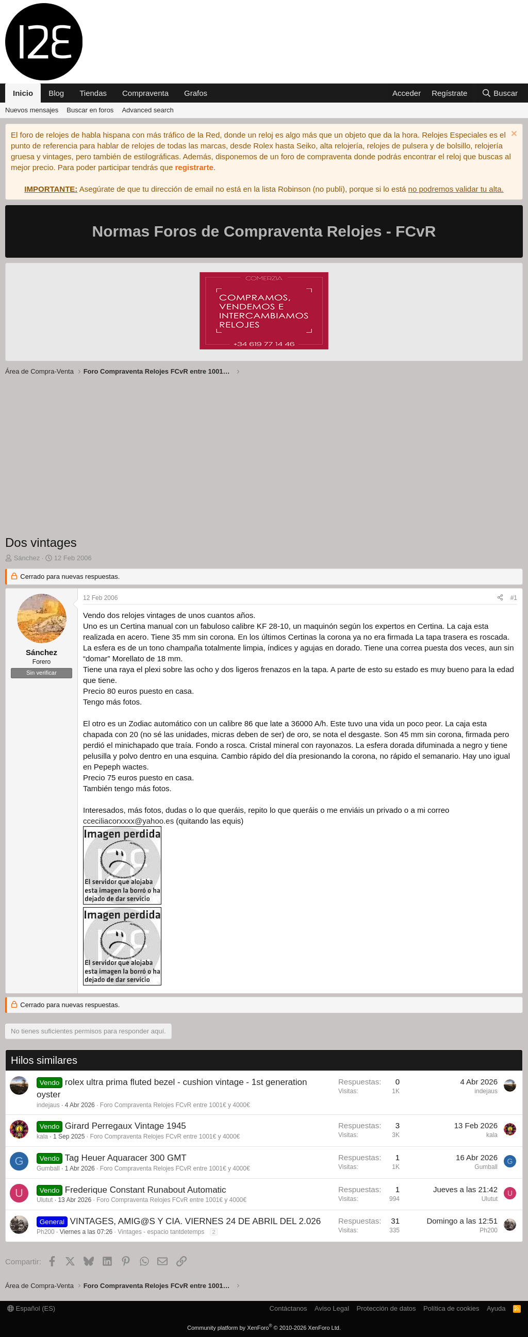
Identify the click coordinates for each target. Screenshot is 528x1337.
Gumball (48, 1168)
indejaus (48, 1105)
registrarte (194, 167)
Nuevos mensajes (31, 110)
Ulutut (45, 1200)
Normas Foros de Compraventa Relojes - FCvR (264, 231)
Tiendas (93, 93)
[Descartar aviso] (512, 134)
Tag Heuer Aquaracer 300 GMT (125, 1158)
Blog (56, 93)
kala (42, 1136)
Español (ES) (31, 1308)
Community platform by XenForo (264, 1328)
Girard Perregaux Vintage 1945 (125, 1126)
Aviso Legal (332, 1308)
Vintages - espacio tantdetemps (161, 1231)
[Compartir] (500, 598)
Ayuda (496, 1308)
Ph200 (46, 1231)
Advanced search (147, 110)
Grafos (195, 93)
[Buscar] (499, 93)
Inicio (23, 93)
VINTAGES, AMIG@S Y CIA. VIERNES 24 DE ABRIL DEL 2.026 (195, 1221)
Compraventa (145, 93)
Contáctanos (288, 1308)
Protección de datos (386, 1308)
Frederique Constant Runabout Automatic (145, 1190)
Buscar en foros (90, 110)
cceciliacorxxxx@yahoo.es (128, 820)
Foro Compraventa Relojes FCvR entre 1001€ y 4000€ (175, 1105)
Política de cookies (451, 1308)
